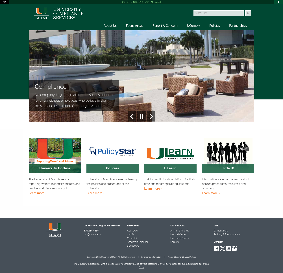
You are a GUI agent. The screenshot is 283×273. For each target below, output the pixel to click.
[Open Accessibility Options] (4, 2)
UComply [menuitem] (193, 25)
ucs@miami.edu (92, 234)
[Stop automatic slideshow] (141, 116)
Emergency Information (151, 257)
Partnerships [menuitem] (238, 25)
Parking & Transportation (227, 234)
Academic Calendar (137, 242)
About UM (132, 230)
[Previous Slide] (132, 116)
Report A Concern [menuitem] (165, 25)
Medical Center (178, 234)
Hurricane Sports (179, 238)
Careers (174, 242)
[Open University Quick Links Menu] (278, 2)
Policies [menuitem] (214, 25)
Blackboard (133, 246)
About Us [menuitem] (110, 25)
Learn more (37, 193)
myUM (130, 234)
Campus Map (221, 230)
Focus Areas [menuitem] (134, 25)
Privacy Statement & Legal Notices (182, 257)
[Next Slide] (151, 116)
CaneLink (132, 238)
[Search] (248, 13)
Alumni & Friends (179, 230)
